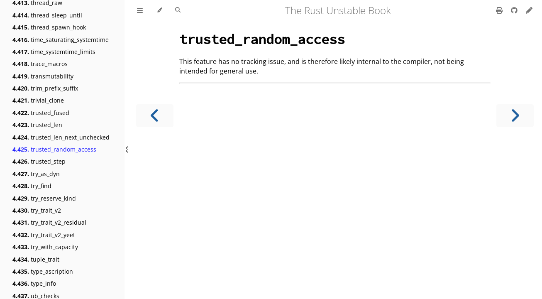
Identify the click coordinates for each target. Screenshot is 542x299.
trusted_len (37, 125)
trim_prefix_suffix (45, 88)
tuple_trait (35, 259)
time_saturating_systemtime (60, 40)
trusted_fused (40, 113)
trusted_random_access (54, 149)
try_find (31, 186)
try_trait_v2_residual (49, 222)
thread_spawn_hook (49, 27)
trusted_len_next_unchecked (61, 137)
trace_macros (40, 64)
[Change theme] (159, 10)
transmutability (42, 76)
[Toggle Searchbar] (177, 10)
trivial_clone (38, 100)
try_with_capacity (45, 247)
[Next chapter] (515, 115)
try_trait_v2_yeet (43, 235)
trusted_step (39, 161)
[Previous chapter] (154, 115)
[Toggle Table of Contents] (140, 10)
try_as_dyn (36, 174)
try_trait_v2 (36, 210)
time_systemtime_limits (53, 52)
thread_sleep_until (47, 15)
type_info (34, 283)
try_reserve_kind (44, 198)
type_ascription (42, 271)
